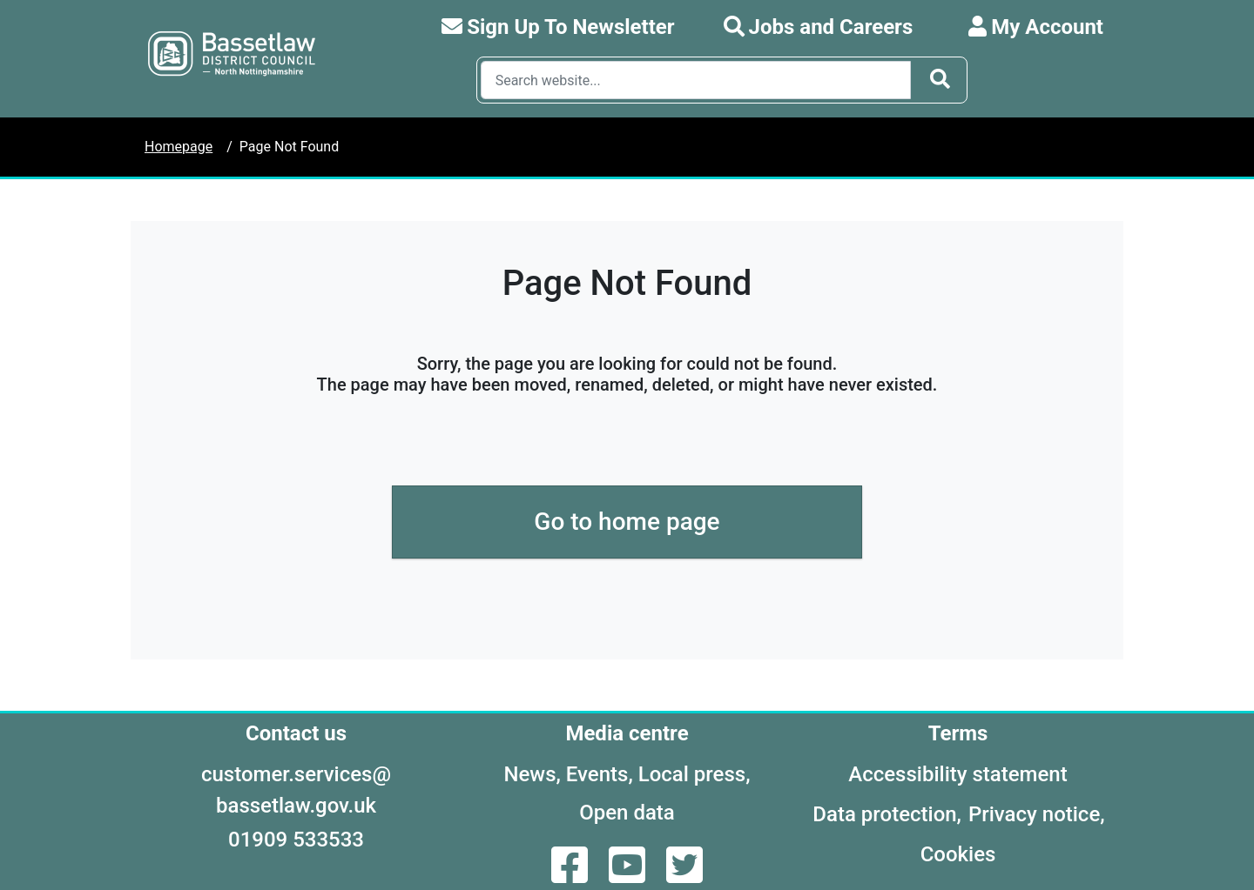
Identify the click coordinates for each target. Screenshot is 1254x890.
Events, (599, 774)
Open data (627, 812)
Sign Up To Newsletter (558, 27)
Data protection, (886, 814)
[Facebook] (571, 875)
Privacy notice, (1036, 814)
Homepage (178, 146)
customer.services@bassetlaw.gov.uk (296, 790)
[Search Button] (940, 80)
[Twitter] (684, 875)
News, (531, 774)
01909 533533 (296, 839)
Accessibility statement (957, 774)
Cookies (958, 854)
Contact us (296, 733)
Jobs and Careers (819, 27)
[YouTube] (628, 875)
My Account (1035, 27)
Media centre (626, 733)
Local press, (694, 774)
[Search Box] (696, 80)
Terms (958, 733)
